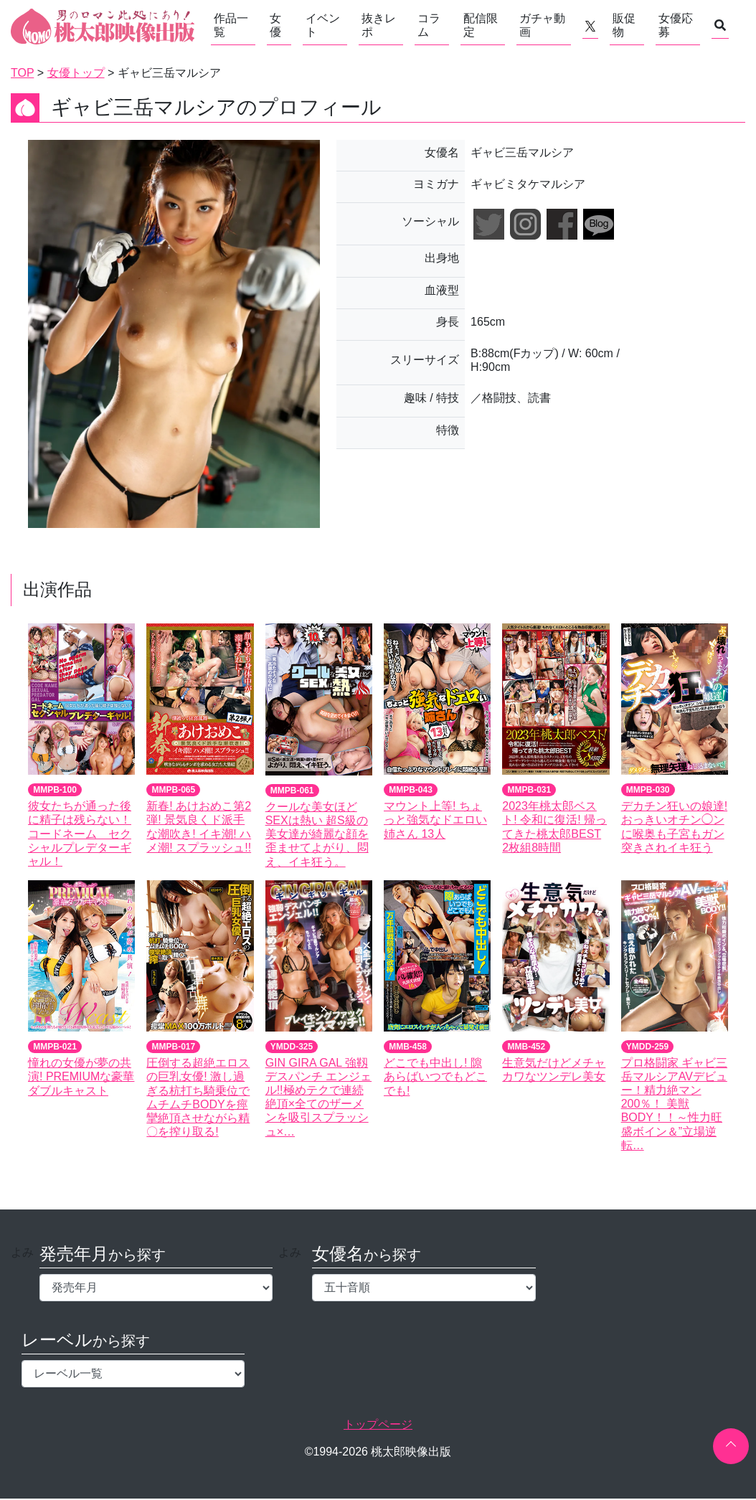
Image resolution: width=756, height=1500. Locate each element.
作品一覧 (231, 25)
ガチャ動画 (542, 25)
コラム (428, 25)
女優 (275, 25)
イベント (323, 25)
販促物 (624, 25)
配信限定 (480, 25)
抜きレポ (379, 25)
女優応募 (675, 25)
